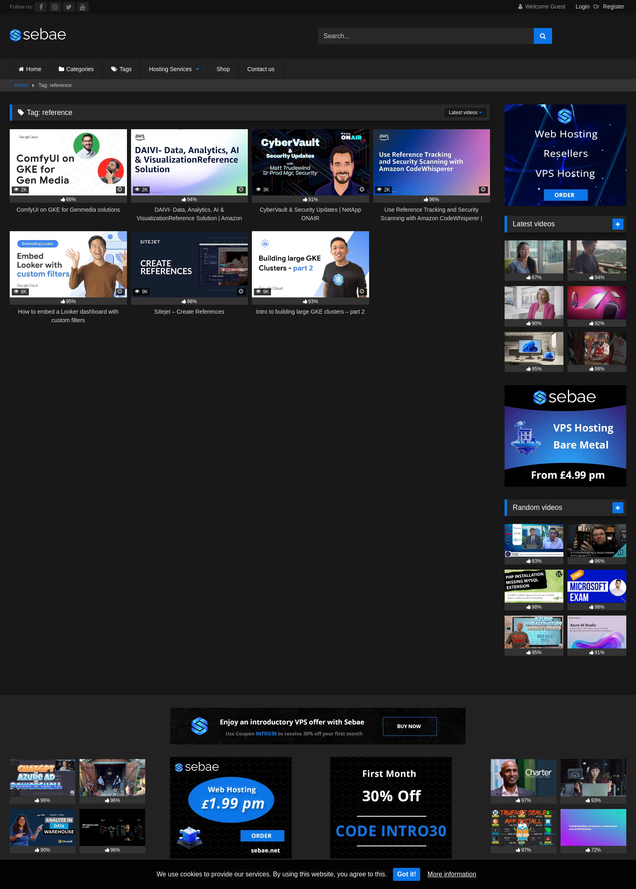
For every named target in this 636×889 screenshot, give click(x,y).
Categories (80, 69)
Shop (223, 69)
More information (452, 874)
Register (613, 6)
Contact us (261, 69)
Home (33, 69)
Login (582, 6)
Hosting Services (170, 69)
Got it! (406, 874)
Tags (126, 69)
